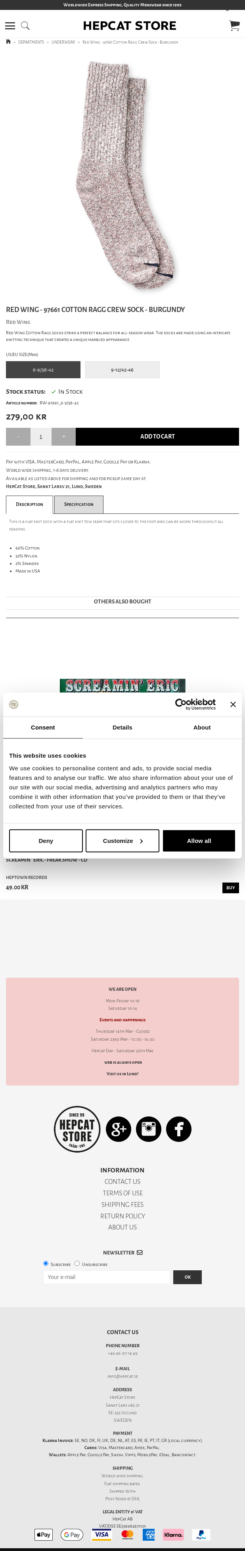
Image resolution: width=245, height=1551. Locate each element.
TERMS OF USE (123, 1165)
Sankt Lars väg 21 (123, 1378)
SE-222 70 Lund (122, 1385)
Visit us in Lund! (122, 1046)
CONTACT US (122, 1154)
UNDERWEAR (63, 42)
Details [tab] (122, 727)
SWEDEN (123, 1393)
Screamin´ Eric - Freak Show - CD (46, 859)
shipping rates (126, 1456)
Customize (123, 840)
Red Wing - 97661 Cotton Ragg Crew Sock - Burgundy (130, 42)
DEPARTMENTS (31, 42)
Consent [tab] (43, 727)
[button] (10, 26)
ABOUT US (122, 1199)
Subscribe (61, 1237)
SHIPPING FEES (122, 1177)
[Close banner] (233, 704)
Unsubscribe (94, 1237)
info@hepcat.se (122, 1349)
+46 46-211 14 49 (123, 1326)
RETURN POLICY (122, 1188)
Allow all (199, 840)
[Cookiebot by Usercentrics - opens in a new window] (181, 704)
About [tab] (202, 727)
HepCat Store (122, 1370)
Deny (45, 840)
